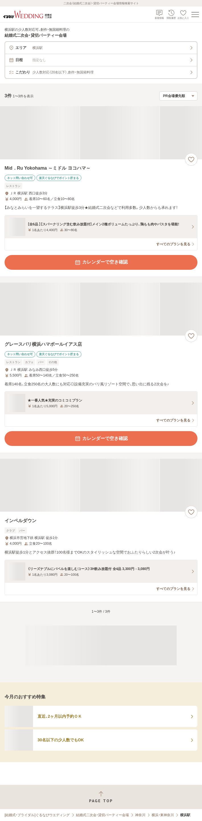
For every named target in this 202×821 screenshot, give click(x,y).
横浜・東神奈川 (163, 815)
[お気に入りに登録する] (191, 159)
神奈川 (140, 815)
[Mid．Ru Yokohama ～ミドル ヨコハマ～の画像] (101, 132)
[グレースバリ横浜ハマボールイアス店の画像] (101, 309)
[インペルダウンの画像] (101, 485)
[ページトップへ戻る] (101, 797)
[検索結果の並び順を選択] (178, 95)
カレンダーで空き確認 (101, 262)
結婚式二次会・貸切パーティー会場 (102, 815)
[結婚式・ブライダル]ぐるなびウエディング (37, 815)
